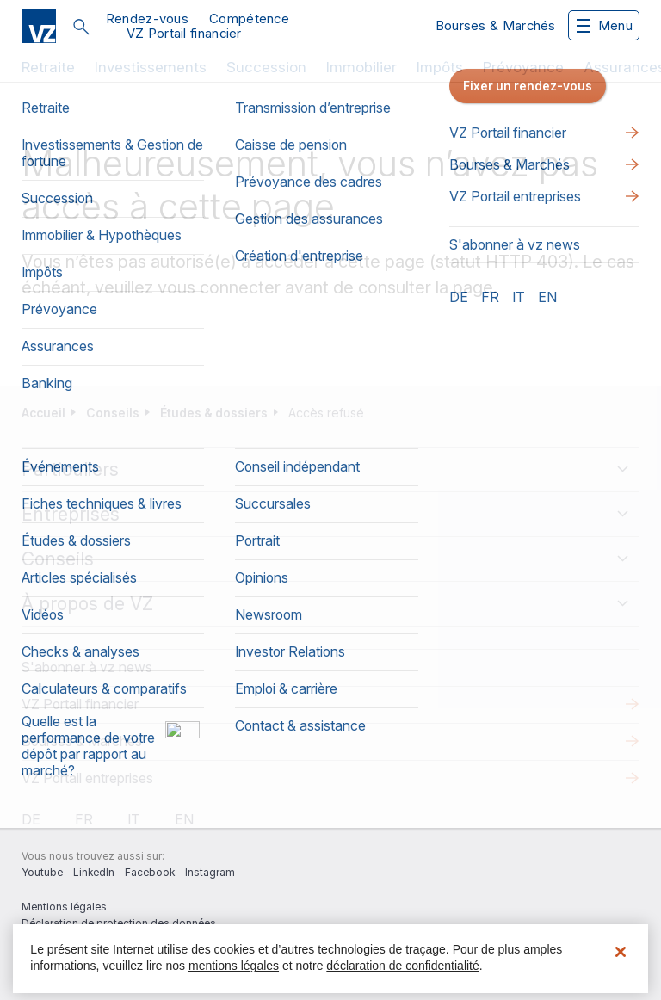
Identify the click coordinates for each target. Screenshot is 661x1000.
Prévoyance (523, 67)
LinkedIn (93, 872)
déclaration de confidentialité (402, 965)
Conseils (112, 412)
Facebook (150, 872)
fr (84, 819)
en (184, 819)
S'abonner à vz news (87, 667)
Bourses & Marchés (496, 25)
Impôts (440, 67)
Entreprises (71, 514)
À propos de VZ (87, 603)
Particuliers (70, 469)
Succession (266, 67)
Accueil (43, 412)
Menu (605, 25)
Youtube (42, 872)
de (31, 819)
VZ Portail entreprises (87, 778)
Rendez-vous (147, 18)
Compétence (249, 18)
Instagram (210, 872)
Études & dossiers (214, 412)
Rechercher (81, 27)
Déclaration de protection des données (119, 923)
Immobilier (361, 67)
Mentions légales (64, 906)
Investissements (151, 67)
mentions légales (233, 965)
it (133, 819)
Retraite (48, 67)
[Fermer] (620, 952)
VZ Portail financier (184, 33)
